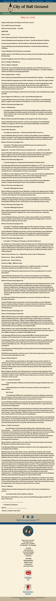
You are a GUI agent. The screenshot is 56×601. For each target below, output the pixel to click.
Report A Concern (9, 1)
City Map (28, 558)
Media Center (28, 562)
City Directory (28, 550)
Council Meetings (28, 552)
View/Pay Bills (28, 554)
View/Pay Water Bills (23, 1)
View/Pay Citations (37, 1)
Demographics (28, 560)
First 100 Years (28, 566)
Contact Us (49, 1)
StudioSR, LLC (33, 599)
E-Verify (28, 548)
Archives (28, 556)
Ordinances (28, 564)
